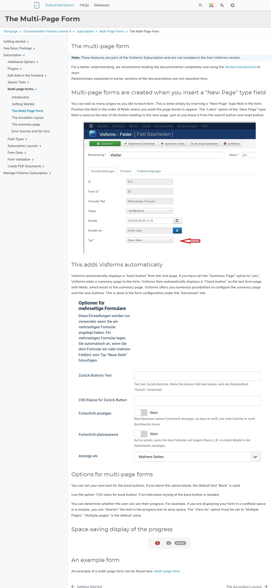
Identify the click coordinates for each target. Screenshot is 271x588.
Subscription (85, 31)
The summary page (26, 124)
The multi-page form (220, 51)
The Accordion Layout (27, 118)
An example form (218, 84)
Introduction (20, 97)
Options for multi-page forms (226, 72)
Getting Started (23, 104)
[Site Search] (189, 5)
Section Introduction (127, 78)
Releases (128, 5)
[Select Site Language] (211, 5)
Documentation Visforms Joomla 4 (47, 31)
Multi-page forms (112, 31)
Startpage (10, 31)
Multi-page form (167, 555)
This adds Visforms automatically (229, 66)
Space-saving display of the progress (232, 78)
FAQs (110, 5)
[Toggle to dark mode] (232, 5)
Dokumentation (86, 5)
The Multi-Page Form (27, 111)
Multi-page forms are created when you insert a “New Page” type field (233, 58)
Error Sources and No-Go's (31, 131)
